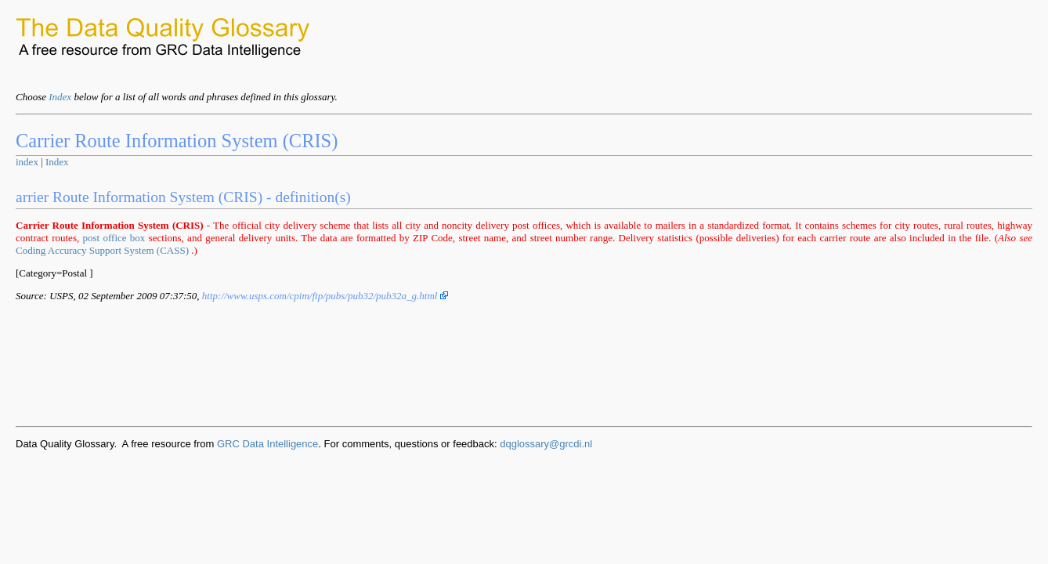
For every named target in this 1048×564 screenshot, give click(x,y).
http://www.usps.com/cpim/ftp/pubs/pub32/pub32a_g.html (325, 296)
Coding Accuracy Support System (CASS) (102, 250)
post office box (114, 238)
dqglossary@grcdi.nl (546, 444)
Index (60, 97)
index (27, 162)
